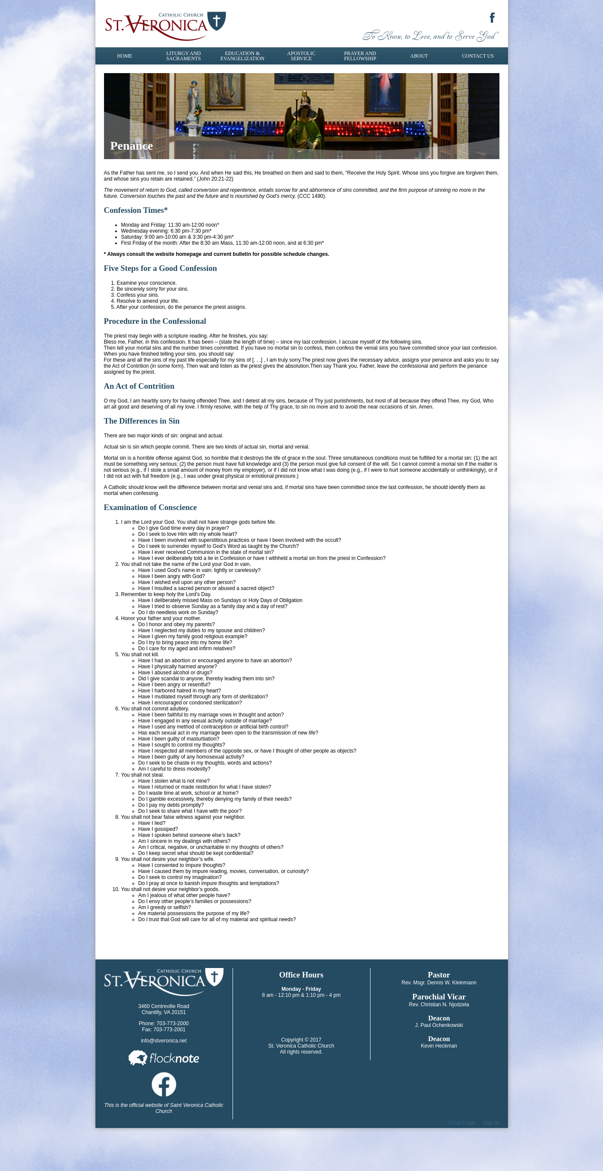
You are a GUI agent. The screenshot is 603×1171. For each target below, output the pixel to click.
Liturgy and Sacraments (183, 55)
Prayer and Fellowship (360, 55)
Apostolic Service (301, 55)
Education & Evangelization (242, 55)
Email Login (461, 1123)
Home (124, 56)
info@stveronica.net (164, 1041)
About (419, 56)
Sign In (491, 1123)
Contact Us (478, 56)
